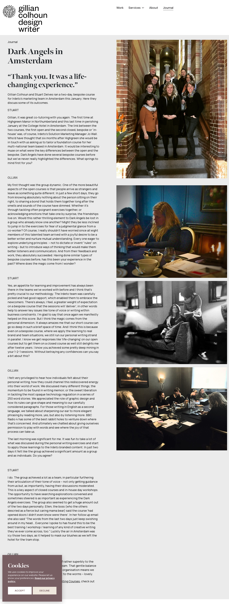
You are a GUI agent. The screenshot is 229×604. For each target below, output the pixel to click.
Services (136, 8)
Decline (44, 590)
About (153, 8)
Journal (168, 8)
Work (119, 8)
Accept (20, 590)
